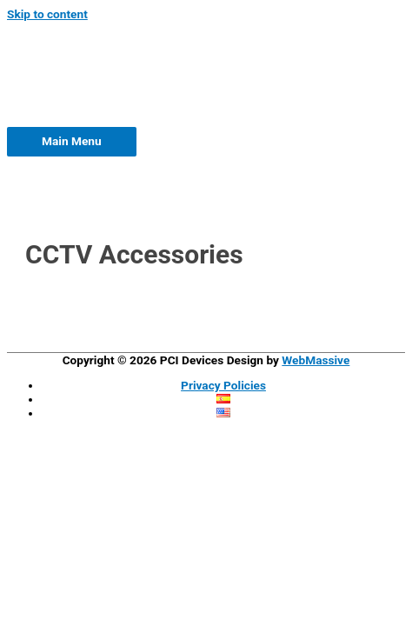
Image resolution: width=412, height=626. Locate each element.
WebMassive (315, 360)
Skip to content (47, 14)
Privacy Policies (223, 385)
